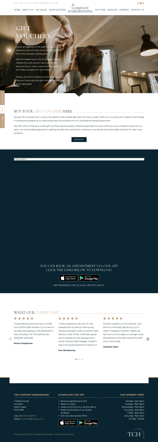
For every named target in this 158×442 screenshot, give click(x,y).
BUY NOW (79, 139)
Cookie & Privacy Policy (64, 434)
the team (100, 10)
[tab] (76, 359)
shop (2, 109)
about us (27, 10)
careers (124, 10)
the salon (41, 10)
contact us (137, 10)
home (17, 10)
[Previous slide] (10, 339)
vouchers (2, 121)
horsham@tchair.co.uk (32, 419)
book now (2, 97)
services (112, 10)
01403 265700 (97, 285)
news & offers (57, 10)
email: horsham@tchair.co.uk (45, 2)
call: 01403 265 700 (22, 2)
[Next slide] (148, 339)
